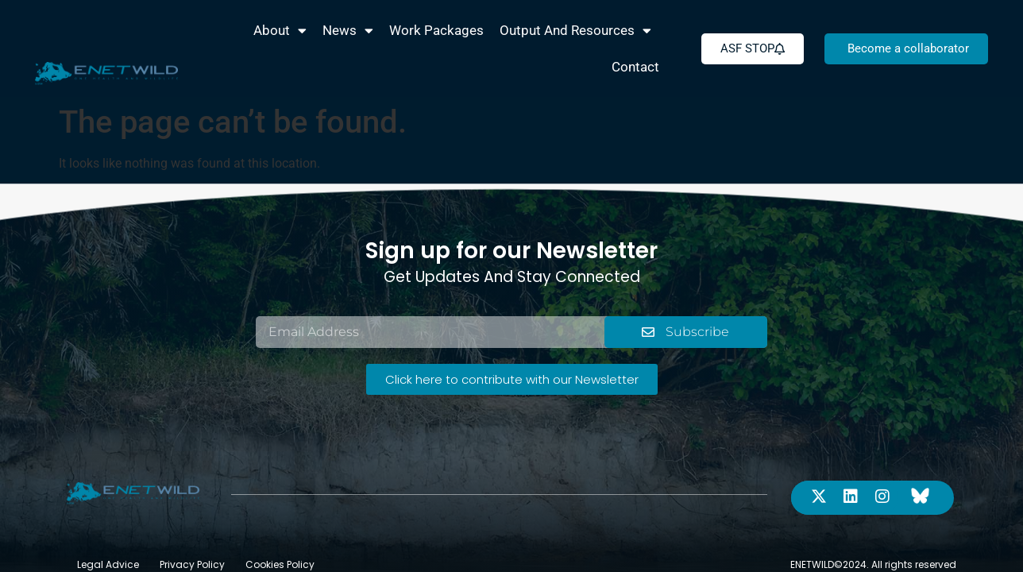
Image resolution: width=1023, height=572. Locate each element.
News (347, 30)
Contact (635, 67)
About (280, 30)
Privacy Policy (192, 528)
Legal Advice (108, 528)
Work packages (436, 30)
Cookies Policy (280, 528)
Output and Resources (575, 30)
